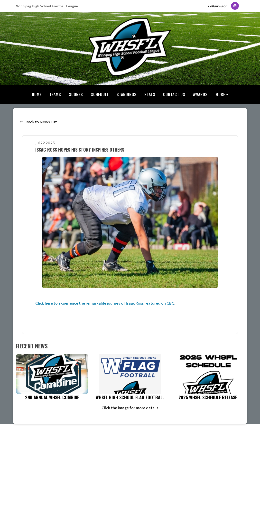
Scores (76, 94)
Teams (55, 94)
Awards (200, 94)
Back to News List (41, 121)
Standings (127, 94)
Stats (149, 94)
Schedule (100, 94)
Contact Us (174, 94)
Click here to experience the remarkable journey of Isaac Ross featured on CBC (104, 303)
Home (37, 94)
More (220, 94)
